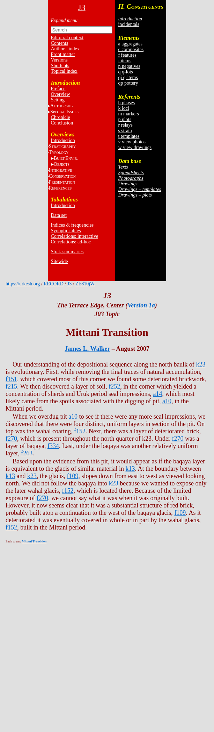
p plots (124, 119)
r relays (125, 125)
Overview (60, 94)
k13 (130, 468)
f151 (11, 379)
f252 (114, 386)
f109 (72, 475)
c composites (130, 49)
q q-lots (125, 71)
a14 (157, 393)
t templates (128, 136)
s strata (125, 130)
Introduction (63, 140)
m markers (128, 113)
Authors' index (65, 48)
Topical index (64, 71)
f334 (53, 445)
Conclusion (62, 123)
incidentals (128, 24)
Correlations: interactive (74, 236)
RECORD (54, 283)
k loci (123, 108)
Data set (58, 215)
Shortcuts (60, 65)
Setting (58, 99)
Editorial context (67, 37)
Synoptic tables (66, 230)
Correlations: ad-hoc (71, 241)
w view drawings (135, 147)
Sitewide (59, 261)
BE (66, 158)
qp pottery (128, 83)
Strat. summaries (67, 251)
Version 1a (141, 305)
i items (124, 60)
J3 (69, 283)
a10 (166, 401)
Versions (59, 60)
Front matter (63, 54)
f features (127, 55)
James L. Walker (87, 348)
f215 (11, 386)
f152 (80, 431)
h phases (126, 102)
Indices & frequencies (72, 225)
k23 (200, 364)
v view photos (132, 141)
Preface (58, 88)
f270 (11, 438)
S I (64, 111)
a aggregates (130, 44)
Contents (59, 43)
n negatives (129, 66)
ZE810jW (85, 283)
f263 (26, 453)
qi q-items (128, 77)
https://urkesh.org (23, 283)
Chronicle (60, 117)
